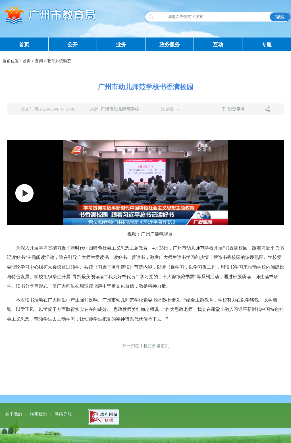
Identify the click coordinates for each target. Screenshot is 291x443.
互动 (218, 44)
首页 (24, 44)
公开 (72, 44)
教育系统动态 (59, 61)
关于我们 (14, 414)
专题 (266, 44)
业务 (121, 44)
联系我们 (39, 414)
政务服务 (169, 44)
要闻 (39, 61)
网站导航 (63, 414)
